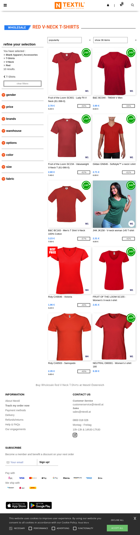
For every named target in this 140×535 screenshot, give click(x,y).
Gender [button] (11, 94)
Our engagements (15, 429)
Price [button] (9, 106)
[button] (108, 5)
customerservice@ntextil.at (88, 404)
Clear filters (22, 83)
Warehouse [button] (14, 130)
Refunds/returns (14, 419)
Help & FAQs (12, 424)
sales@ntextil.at (82, 411)
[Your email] (21, 462)
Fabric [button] (10, 178)
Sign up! (44, 462)
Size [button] (9, 166)
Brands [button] (11, 118)
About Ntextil (12, 400)
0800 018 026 (80, 420)
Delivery (10, 415)
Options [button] (11, 142)
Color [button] (9, 154)
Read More (83, 522)
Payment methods (15, 410)
